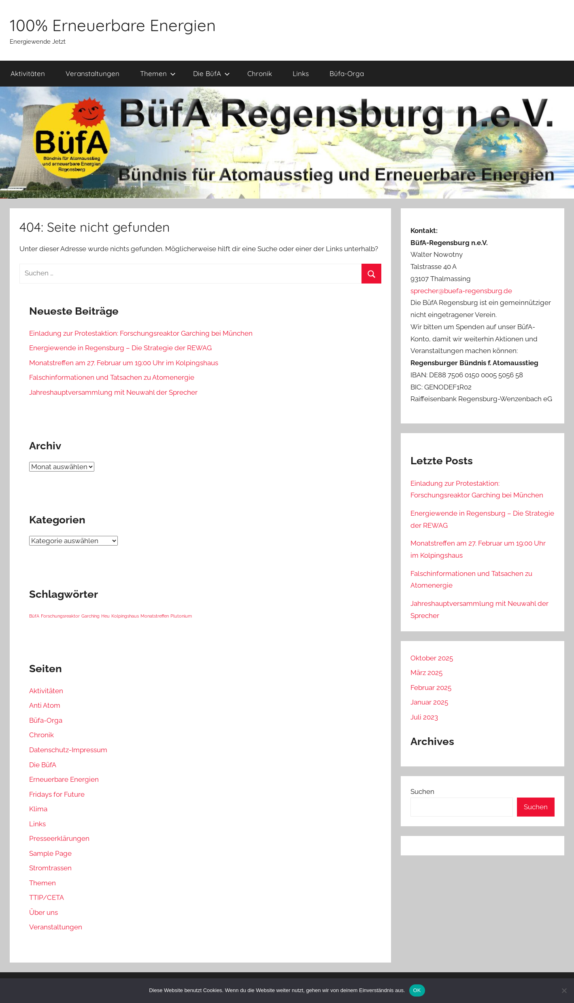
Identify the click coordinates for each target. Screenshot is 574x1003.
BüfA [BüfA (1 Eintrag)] (34, 616)
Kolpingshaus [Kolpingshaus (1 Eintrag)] (125, 616)
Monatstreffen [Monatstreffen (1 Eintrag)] (154, 616)
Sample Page (50, 853)
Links (301, 73)
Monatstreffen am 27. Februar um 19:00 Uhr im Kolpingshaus (123, 363)
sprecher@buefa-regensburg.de (461, 291)
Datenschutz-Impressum (68, 750)
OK (417, 990)
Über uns (43, 912)
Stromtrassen (50, 868)
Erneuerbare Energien (64, 779)
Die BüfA (211, 73)
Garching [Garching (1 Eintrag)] (90, 616)
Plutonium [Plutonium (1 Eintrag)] (181, 616)
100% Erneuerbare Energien (113, 25)
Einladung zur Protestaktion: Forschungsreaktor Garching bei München (141, 333)
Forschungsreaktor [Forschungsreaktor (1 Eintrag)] (60, 616)
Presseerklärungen (59, 838)
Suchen (422, 791)
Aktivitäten (28, 73)
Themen (158, 73)
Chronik (259, 73)
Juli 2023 (424, 717)
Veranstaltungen (92, 73)
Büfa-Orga (347, 73)
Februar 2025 (430, 687)
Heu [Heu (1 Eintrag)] (105, 616)
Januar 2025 (429, 702)
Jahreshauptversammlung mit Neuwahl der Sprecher (113, 392)
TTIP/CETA (46, 897)
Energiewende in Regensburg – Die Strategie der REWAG (120, 348)
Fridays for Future (57, 794)
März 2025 (426, 673)
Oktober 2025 (431, 658)
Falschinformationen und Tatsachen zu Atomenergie (111, 377)
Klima (38, 809)
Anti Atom (44, 705)
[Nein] (564, 990)
